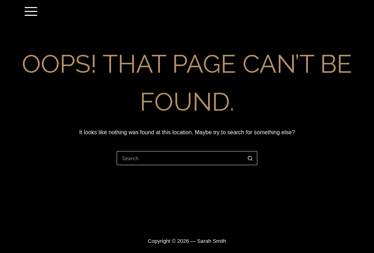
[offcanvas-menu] (31, 12)
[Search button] (250, 158)
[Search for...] (180, 158)
